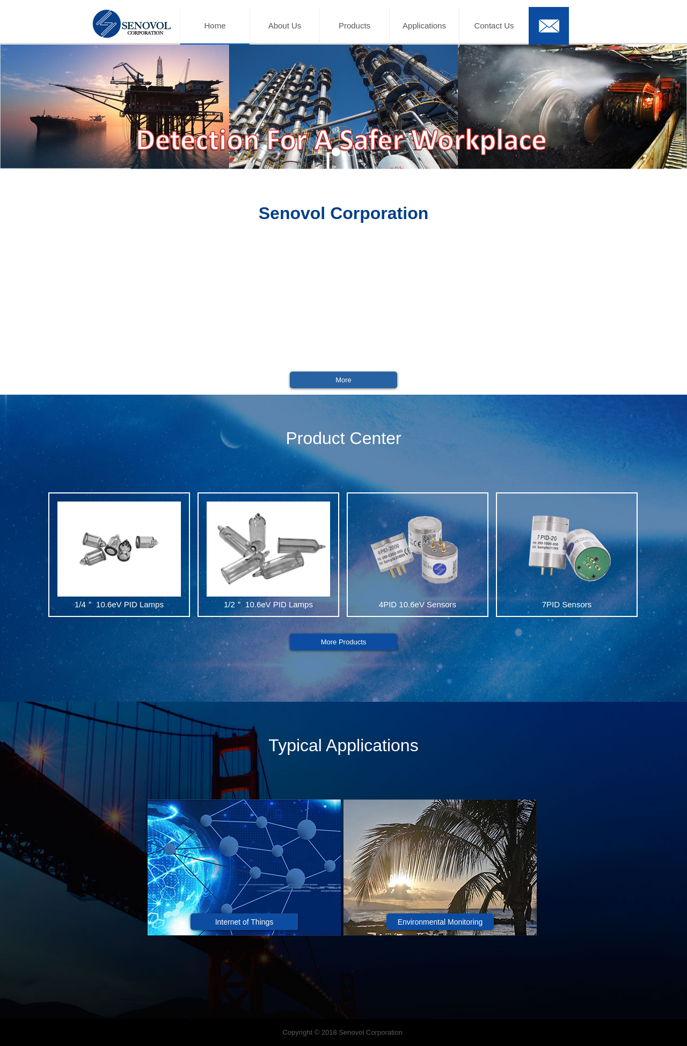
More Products (344, 642)
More (343, 380)
